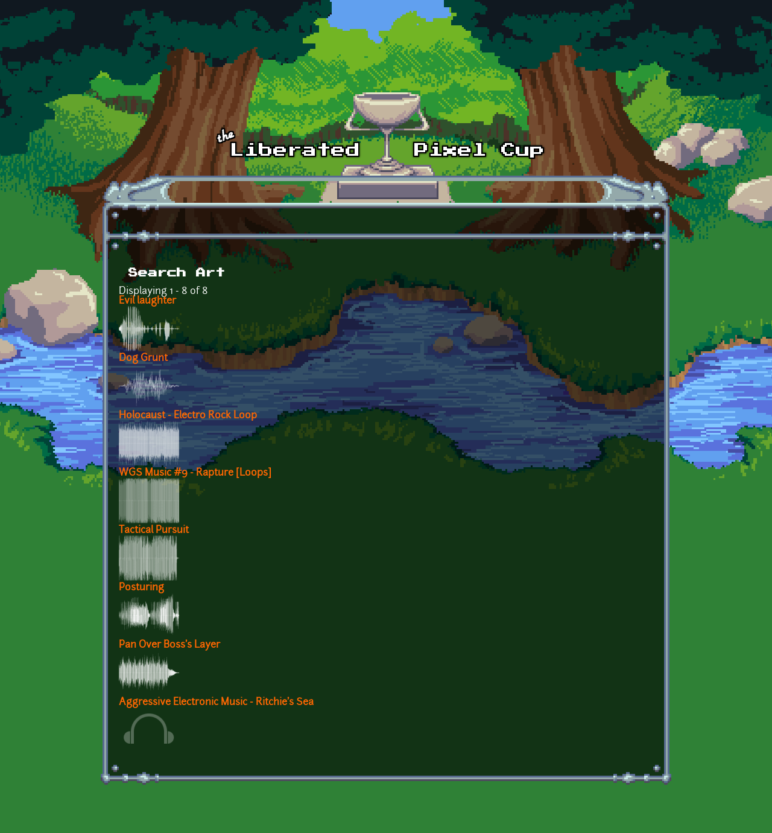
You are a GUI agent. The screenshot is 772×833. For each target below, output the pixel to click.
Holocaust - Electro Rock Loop (188, 416)
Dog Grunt (143, 358)
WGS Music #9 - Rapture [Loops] (195, 473)
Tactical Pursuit (154, 530)
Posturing (141, 588)
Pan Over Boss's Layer (169, 645)
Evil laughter (147, 301)
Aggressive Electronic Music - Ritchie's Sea (216, 702)
